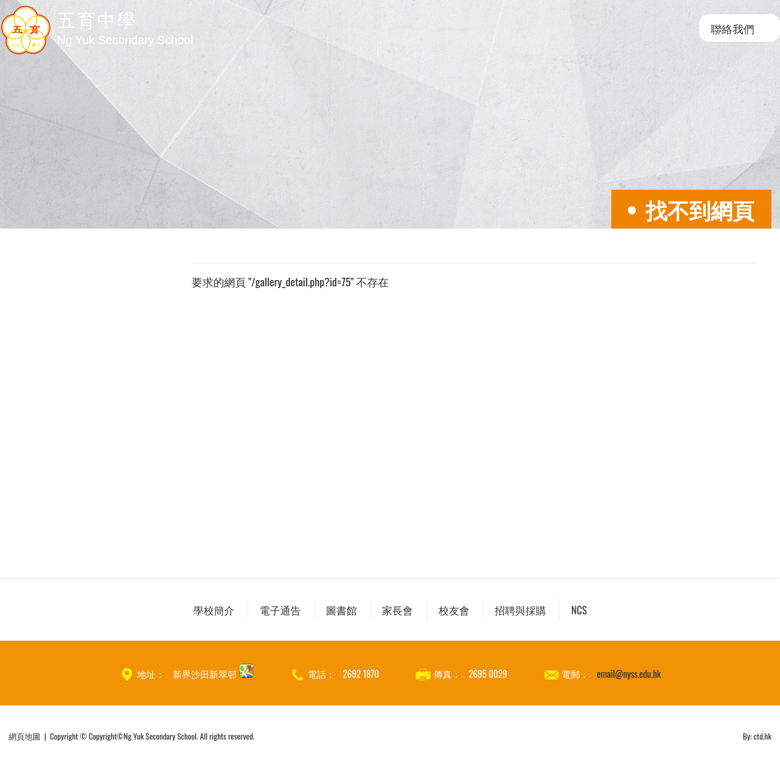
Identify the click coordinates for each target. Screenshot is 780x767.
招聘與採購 (520, 609)
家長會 (397, 609)
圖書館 (341, 609)
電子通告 (280, 609)
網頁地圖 (25, 736)
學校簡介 (213, 609)
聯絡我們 (732, 28)
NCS (579, 609)
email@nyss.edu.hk (629, 674)
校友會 (454, 609)
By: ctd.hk (757, 736)
